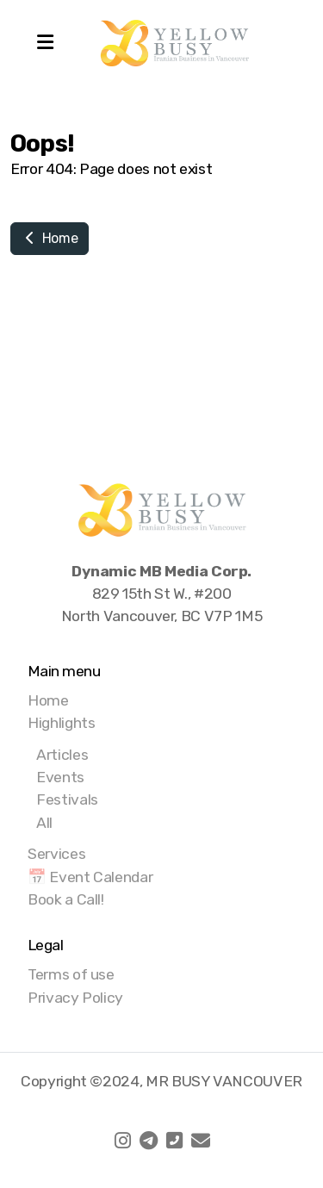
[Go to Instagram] (123, 1141)
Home (50, 238)
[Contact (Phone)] (175, 1141)
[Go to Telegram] (149, 1141)
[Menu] (45, 43)
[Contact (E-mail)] (201, 1141)
